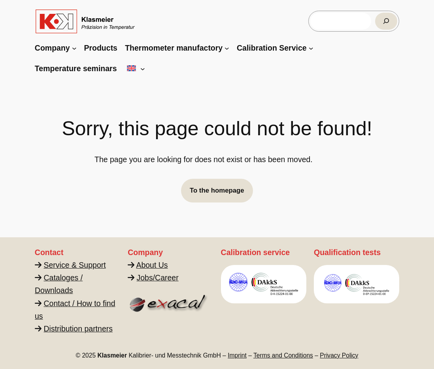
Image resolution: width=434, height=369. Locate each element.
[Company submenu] (74, 48)
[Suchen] (386, 21)
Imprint (237, 355)
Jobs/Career (158, 277)
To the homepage (217, 190)
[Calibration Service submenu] (311, 48)
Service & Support (74, 265)
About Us (152, 265)
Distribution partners (78, 328)
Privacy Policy (339, 355)
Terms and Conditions (283, 355)
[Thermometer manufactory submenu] (227, 48)
